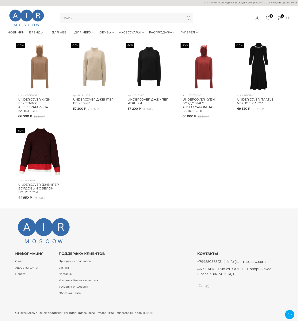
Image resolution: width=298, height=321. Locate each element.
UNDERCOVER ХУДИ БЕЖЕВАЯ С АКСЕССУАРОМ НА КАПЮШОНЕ (34, 105)
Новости (21, 274)
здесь (150, 313)
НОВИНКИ (16, 32)
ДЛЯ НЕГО (84, 32)
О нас (19, 261)
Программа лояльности (75, 261)
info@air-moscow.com (246, 262)
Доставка (65, 274)
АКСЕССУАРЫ (131, 32)
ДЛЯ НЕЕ (61, 32)
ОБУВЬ (106, 32)
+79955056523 (209, 262)
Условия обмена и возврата (78, 280)
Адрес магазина (26, 267)
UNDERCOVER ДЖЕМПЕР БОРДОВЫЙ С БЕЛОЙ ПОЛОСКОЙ (38, 188)
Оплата (64, 267)
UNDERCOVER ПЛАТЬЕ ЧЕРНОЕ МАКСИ (255, 101)
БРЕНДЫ (38, 32)
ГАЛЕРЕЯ (189, 32)
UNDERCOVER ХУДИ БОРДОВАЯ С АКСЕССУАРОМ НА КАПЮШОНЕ (198, 105)
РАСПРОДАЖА (162, 32)
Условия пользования (74, 286)
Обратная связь (70, 293)
